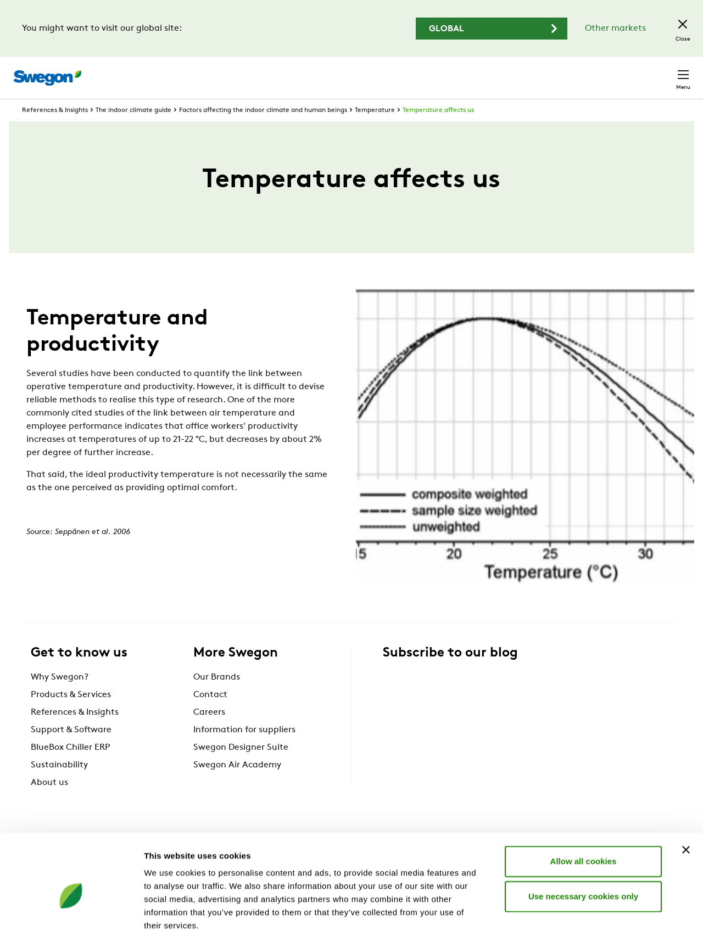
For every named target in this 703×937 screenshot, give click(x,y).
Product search (369, 71)
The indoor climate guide (133, 130)
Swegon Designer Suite (240, 768)
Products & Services (71, 715)
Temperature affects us (438, 130)
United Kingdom (593, 72)
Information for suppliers (244, 750)
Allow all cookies (583, 806)
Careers (528, 72)
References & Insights (55, 130)
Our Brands (216, 697)
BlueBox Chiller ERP (70, 768)
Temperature (375, 130)
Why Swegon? (59, 697)
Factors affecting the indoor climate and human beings (263, 130)
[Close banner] (686, 795)
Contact (663, 72)
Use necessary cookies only (583, 841)
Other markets (615, 28)
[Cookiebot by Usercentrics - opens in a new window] (71, 915)
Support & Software (71, 750)
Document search (459, 73)
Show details (576, 915)
